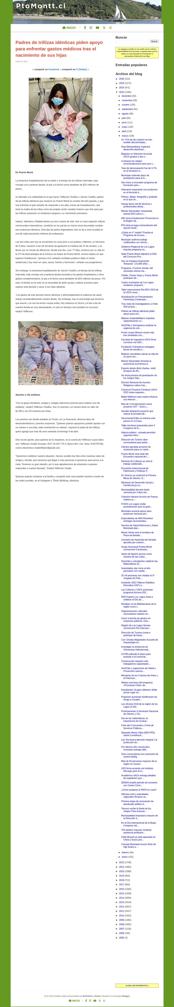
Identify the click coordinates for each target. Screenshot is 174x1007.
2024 (122, 88)
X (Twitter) (81, 70)
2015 (122, 894)
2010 (122, 916)
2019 (122, 876)
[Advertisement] (137, 962)
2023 (122, 92)
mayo (125, 127)
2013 (122, 902)
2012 (122, 907)
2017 (122, 885)
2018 (122, 880)
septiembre (128, 109)
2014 (122, 898)
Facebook (53, 70)
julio (124, 118)
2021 (122, 867)
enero (125, 857)
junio (124, 123)
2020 (122, 872)
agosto (125, 114)
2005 (122, 938)
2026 (122, 79)
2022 (122, 863)
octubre (126, 105)
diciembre (127, 96)
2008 (122, 925)
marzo (125, 136)
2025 (122, 83)
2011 (122, 911)
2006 (122, 933)
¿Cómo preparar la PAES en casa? (139, 790)
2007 (122, 929)
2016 (122, 889)
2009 (122, 920)
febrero (126, 853)
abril (124, 131)
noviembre (127, 101)
